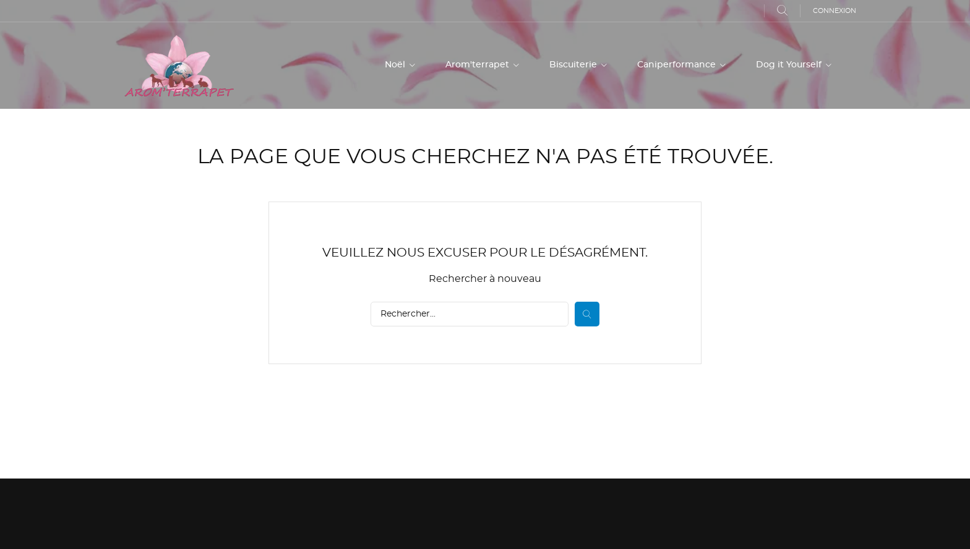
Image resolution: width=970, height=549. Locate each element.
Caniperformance (677, 65)
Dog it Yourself (790, 65)
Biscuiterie (574, 65)
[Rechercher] (470, 314)
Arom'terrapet (478, 65)
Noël (396, 65)
